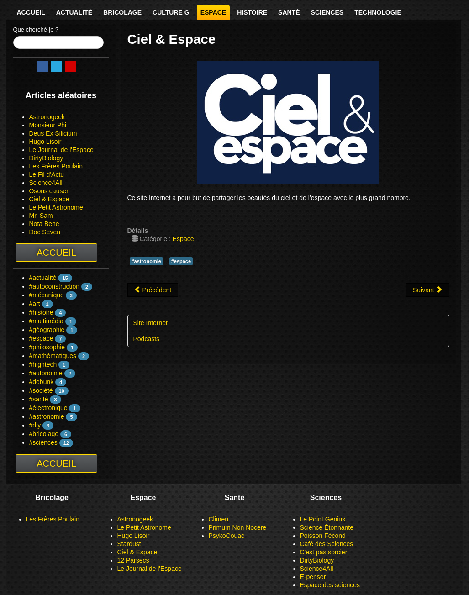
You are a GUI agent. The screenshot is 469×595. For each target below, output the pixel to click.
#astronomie (46, 416)
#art (34, 303)
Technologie (377, 12)
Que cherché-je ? (36, 29)
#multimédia (46, 321)
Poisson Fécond (323, 535)
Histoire (252, 12)
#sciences (43, 442)
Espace (213, 12)
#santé (38, 399)
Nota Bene (44, 223)
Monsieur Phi (48, 125)
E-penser (313, 576)
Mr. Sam (41, 215)
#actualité (43, 277)
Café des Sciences (326, 544)
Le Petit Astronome (56, 207)
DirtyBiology (46, 158)
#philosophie (47, 347)
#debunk (41, 381)
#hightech (43, 364)
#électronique (48, 407)
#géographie (47, 329)
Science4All (46, 182)
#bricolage (44, 433)
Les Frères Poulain (56, 166)
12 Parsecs (133, 560)
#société (41, 390)
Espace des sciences (330, 585)
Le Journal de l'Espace (61, 149)
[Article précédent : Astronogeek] (153, 290)
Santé (289, 12)
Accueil (31, 12)
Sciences (327, 12)
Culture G (171, 12)
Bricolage (122, 12)
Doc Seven (44, 232)
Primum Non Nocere (238, 527)
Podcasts (146, 338)
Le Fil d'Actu (46, 174)
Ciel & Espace (49, 199)
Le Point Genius (323, 519)
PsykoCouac (227, 535)
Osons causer (49, 191)
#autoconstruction (54, 286)
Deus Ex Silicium (53, 133)
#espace (41, 338)
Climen (219, 519)
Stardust (129, 544)
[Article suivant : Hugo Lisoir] (427, 290)
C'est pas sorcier (324, 552)
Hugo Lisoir (45, 141)
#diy (35, 425)
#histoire (41, 312)
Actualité (74, 12)
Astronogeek (47, 117)
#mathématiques (53, 355)
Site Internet (150, 322)
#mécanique (46, 295)
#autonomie (46, 373)
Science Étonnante (327, 527)
